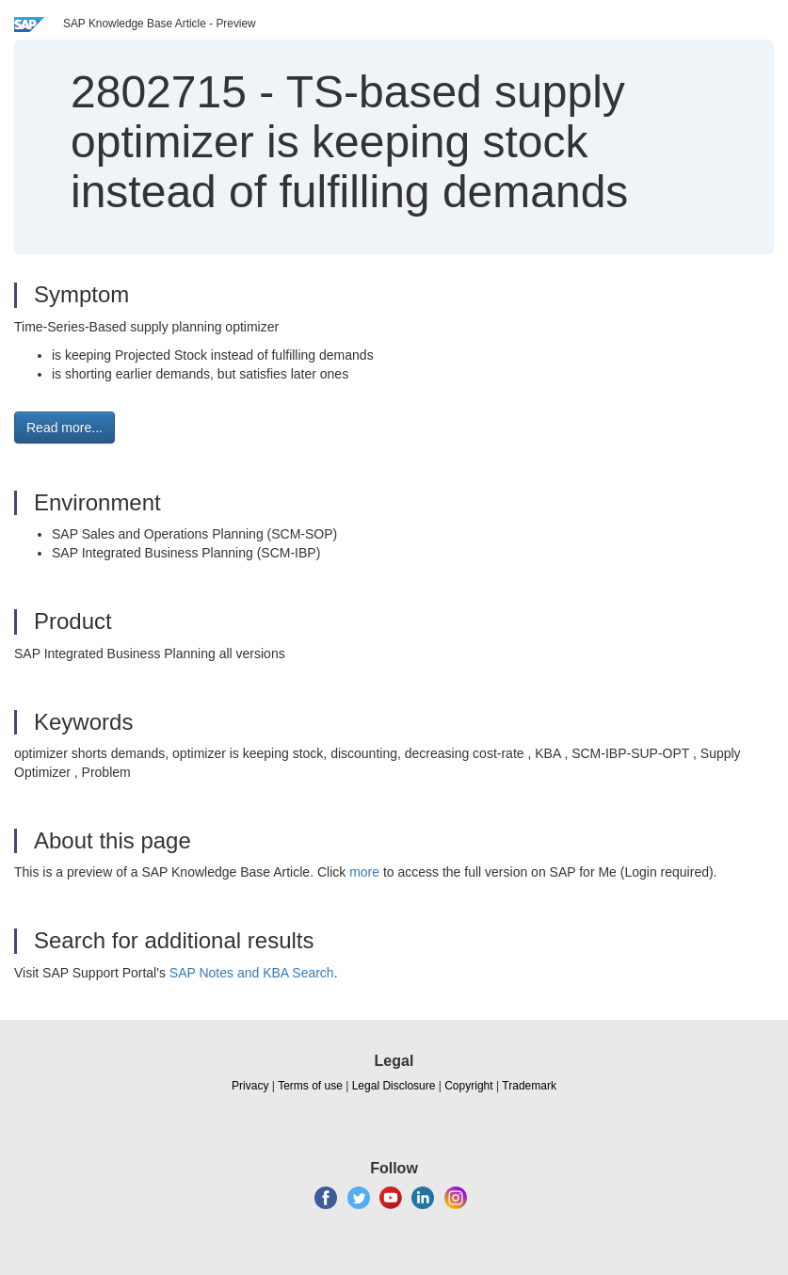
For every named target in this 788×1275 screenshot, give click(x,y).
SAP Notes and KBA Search (251, 972)
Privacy (250, 1085)
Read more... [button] (64, 427)
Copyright (468, 1085)
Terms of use (310, 1085)
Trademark (529, 1085)
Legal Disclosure (394, 1085)
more (364, 872)
